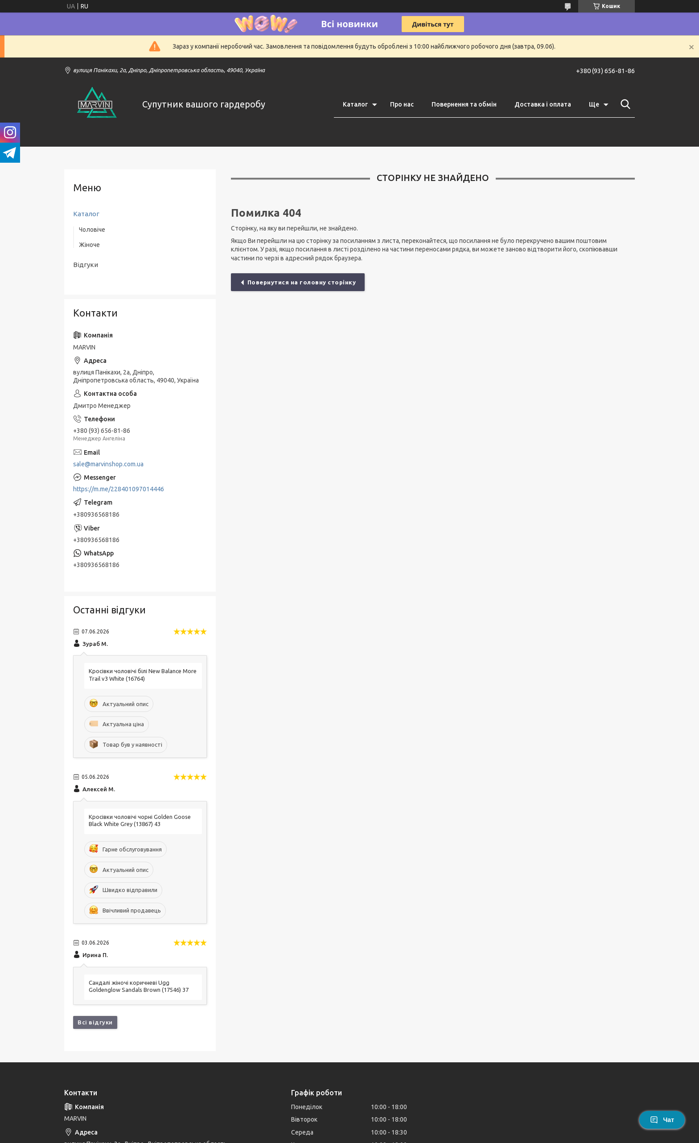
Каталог (355, 104)
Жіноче (89, 244)
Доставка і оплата (542, 104)
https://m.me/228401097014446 (118, 489)
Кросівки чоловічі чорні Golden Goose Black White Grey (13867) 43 (140, 820)
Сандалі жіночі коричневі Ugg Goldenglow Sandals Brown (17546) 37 (139, 986)
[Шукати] (624, 104)
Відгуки (85, 264)
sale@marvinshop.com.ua (108, 464)
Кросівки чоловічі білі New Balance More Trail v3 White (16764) (143, 675)
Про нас (402, 104)
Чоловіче (92, 229)
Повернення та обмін (464, 104)
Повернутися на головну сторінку (301, 282)
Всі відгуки (95, 1022)
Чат (662, 1120)
